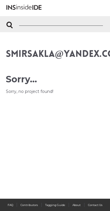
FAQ (10, 205)
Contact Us (95, 205)
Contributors (29, 205)
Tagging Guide (55, 205)
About (76, 205)
